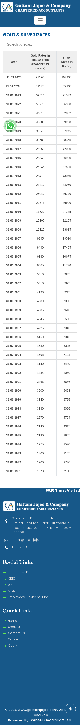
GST (11, 580)
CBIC (11, 573)
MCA (11, 586)
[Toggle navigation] (40, 20)
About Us (15, 622)
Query (12, 640)
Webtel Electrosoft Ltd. (50, 720)
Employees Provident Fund (28, 592)
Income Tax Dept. (21, 567)
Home (12, 616)
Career (13, 634)
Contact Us (16, 628)
